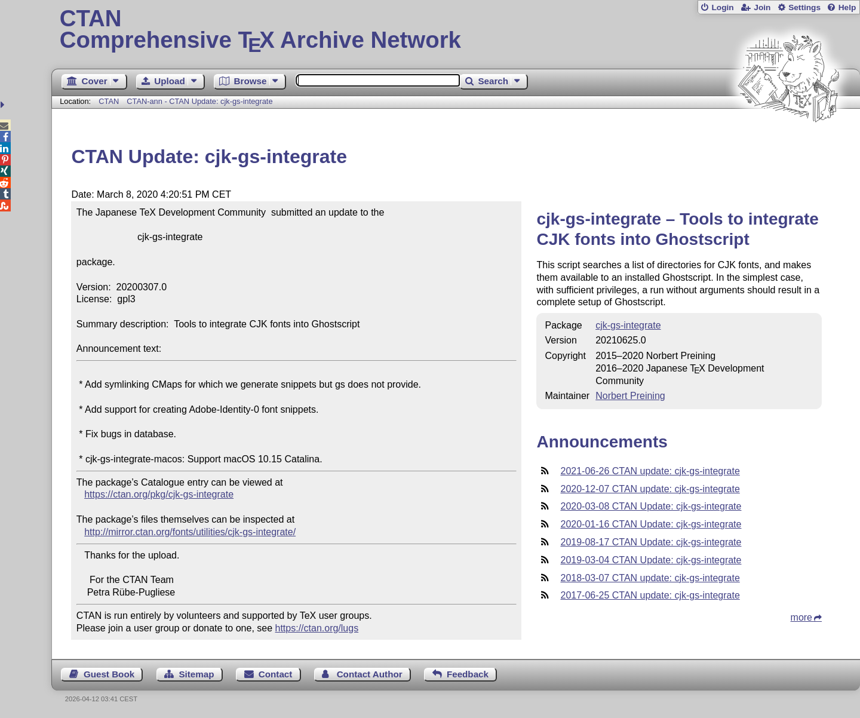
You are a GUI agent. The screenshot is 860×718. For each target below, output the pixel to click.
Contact (276, 674)
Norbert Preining (630, 396)
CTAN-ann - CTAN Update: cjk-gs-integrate (199, 101)
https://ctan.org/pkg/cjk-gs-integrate (159, 494)
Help (847, 7)
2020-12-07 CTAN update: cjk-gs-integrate (649, 489)
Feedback (468, 674)
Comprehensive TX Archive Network (456, 30)
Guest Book (109, 674)
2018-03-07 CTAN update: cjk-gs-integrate (649, 578)
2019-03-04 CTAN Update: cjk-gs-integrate (650, 560)
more (801, 617)
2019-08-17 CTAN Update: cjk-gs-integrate (650, 542)
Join (762, 7)
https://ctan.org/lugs (317, 628)
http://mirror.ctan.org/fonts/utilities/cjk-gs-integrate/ (190, 532)
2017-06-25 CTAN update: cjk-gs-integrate (649, 595)
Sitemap (196, 674)
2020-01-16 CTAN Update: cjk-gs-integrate (650, 524)
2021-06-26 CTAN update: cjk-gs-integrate (649, 471)
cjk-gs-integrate (628, 325)
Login (722, 7)
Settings (804, 7)
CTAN (109, 101)
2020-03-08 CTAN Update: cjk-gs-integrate (650, 506)
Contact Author (370, 674)
